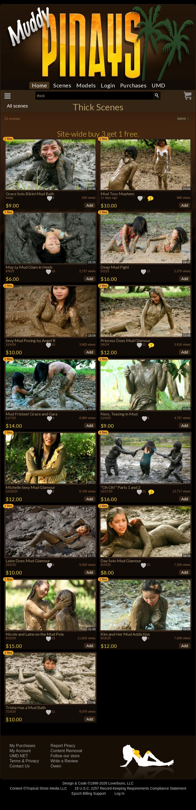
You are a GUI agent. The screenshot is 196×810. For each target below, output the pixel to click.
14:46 (92, 189)
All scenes (17, 106)
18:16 (187, 556)
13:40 (187, 335)
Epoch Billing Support (88, 793)
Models (86, 85)
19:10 (92, 409)
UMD (158, 85)
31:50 (92, 629)
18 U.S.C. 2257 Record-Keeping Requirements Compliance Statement (130, 788)
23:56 (92, 702)
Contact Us (19, 766)
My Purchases (22, 745)
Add (89, 205)
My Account (20, 751)
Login (108, 85)
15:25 (187, 409)
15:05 (92, 556)
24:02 (187, 189)
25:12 (92, 482)
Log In (120, 793)
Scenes (62, 85)
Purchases (133, 85)
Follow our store (65, 756)
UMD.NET (18, 756)
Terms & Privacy (24, 761)
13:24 (187, 629)
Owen (56, 766)
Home (39, 85)
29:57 (187, 482)
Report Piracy (63, 745)
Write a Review (64, 761)
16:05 (92, 262)
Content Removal (66, 751)
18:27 (187, 262)
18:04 (92, 335)
